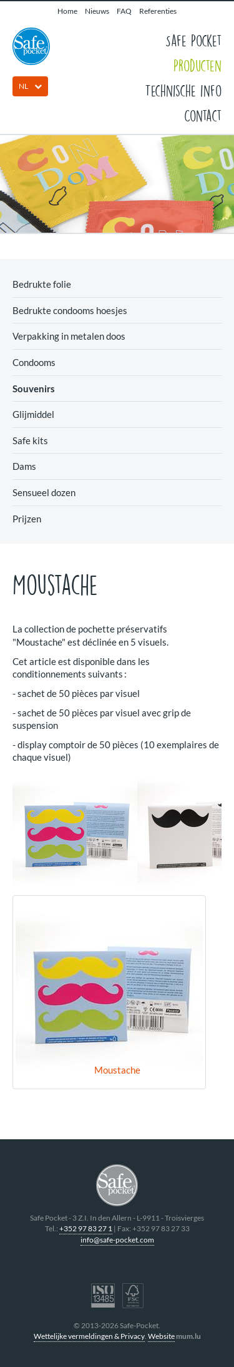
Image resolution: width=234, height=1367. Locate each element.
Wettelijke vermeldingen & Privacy (89, 1336)
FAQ (124, 11)
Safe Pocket (193, 40)
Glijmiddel (33, 414)
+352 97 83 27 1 (85, 1228)
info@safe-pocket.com (117, 1239)
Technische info (183, 90)
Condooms (34, 362)
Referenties (158, 11)
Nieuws (97, 11)
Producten (197, 65)
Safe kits (30, 440)
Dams (24, 466)
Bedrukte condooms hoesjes (69, 310)
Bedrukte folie (41, 284)
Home (67, 11)
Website (161, 1336)
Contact (203, 115)
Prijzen (26, 518)
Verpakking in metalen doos (68, 336)
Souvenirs (33, 388)
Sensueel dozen (44, 492)
